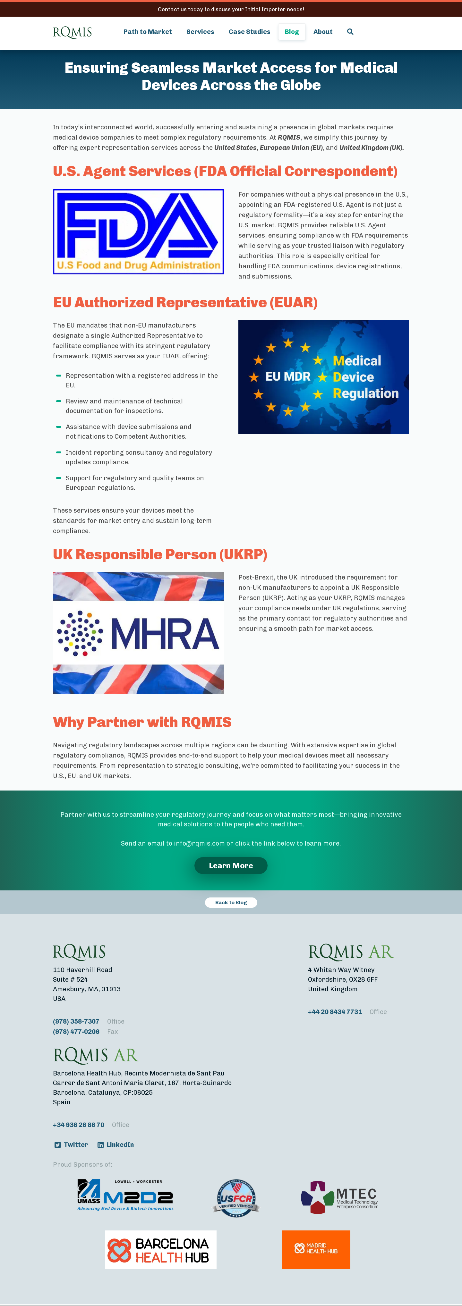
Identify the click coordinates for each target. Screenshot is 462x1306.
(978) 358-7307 (88, 1021)
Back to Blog (231, 902)
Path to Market (148, 32)
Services (200, 32)
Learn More (231, 865)
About (323, 32)
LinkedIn (120, 1144)
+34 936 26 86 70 (91, 1125)
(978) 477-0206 (85, 1031)
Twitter (76, 1144)
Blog (292, 32)
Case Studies (249, 32)
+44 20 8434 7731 (347, 1012)
